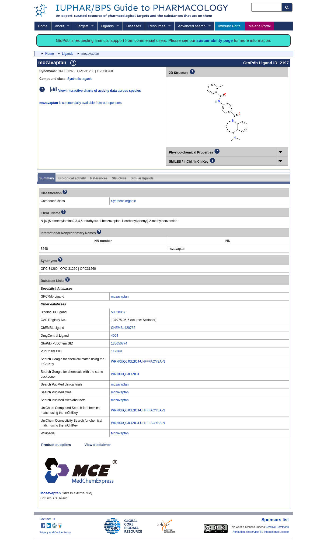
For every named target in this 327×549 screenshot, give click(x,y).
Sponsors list (275, 519)
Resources (156, 26)
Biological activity (72, 178)
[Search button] (287, 7)
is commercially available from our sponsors (80, 103)
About (59, 26)
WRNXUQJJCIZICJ (125, 374)
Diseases (133, 26)
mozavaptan (119, 296)
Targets (82, 26)
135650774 (119, 343)
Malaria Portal (259, 26)
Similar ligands (142, 178)
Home (42, 26)
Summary (46, 178)
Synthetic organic (79, 79)
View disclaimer (98, 445)
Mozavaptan (119, 433)
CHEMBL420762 (123, 328)
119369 (116, 351)
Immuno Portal (229, 26)
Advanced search (192, 26)
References (99, 178)
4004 (114, 335)
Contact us (47, 519)
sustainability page (214, 40)
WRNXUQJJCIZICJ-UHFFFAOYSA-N (138, 361)
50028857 (118, 312)
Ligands (107, 26)
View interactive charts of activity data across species (95, 91)
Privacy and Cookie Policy (55, 532)
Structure (119, 178)
